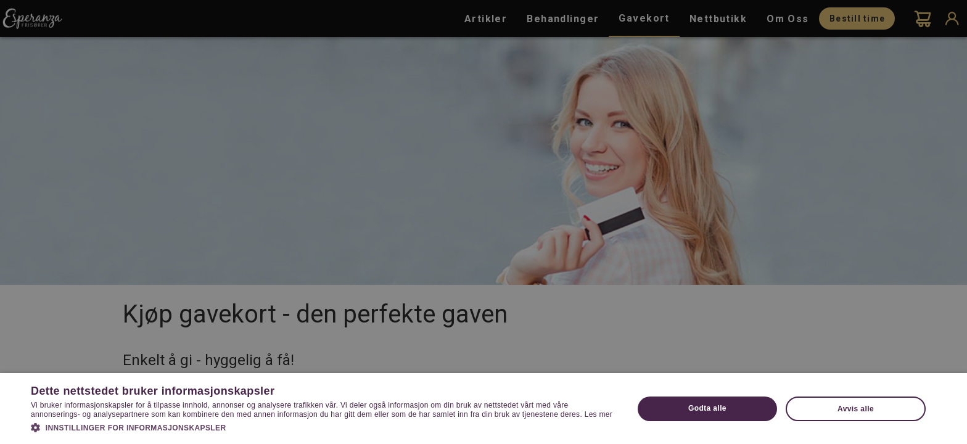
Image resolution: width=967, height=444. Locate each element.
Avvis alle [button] (855, 409)
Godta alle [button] (707, 408)
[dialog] (483, 222)
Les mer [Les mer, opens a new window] (598, 414)
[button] (323, 426)
